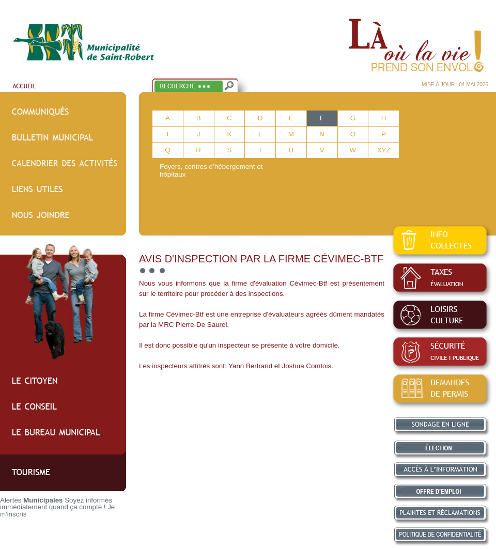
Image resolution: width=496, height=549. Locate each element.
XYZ (384, 150)
